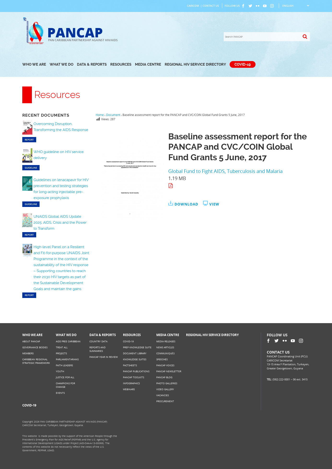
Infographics (131, 383)
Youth (60, 371)
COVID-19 (242, 64)
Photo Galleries (166, 383)
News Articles (165, 347)
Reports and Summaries (97, 349)
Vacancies (162, 395)
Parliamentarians (67, 359)
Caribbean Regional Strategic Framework (36, 361)
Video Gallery (165, 389)
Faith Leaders (64, 365)
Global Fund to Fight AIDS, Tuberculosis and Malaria (225, 171)
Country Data (98, 341)
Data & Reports (92, 64)
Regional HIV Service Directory (195, 64)
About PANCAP (31, 341)
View (214, 204)
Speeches (162, 359)
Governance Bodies (34, 347)
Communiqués (165, 353)
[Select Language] (295, 6)
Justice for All (65, 377)
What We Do (61, 64)
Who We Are (34, 64)
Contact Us (211, 5)
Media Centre (148, 64)
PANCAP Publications (136, 371)
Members (28, 353)
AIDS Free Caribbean (68, 341)
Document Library (134, 353)
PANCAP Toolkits (133, 377)
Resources (120, 64)
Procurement (165, 401)
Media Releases (165, 341)
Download (186, 204)
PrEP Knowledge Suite (137, 347)
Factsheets (130, 365)
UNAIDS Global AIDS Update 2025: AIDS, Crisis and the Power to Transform (60, 222)
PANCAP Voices (165, 365)
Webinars (129, 389)
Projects (61, 353)
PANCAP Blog (164, 377)
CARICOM (193, 5)
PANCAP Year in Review (103, 357)
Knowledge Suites (134, 359)
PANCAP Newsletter (168, 371)
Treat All (62, 347)
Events (60, 393)
